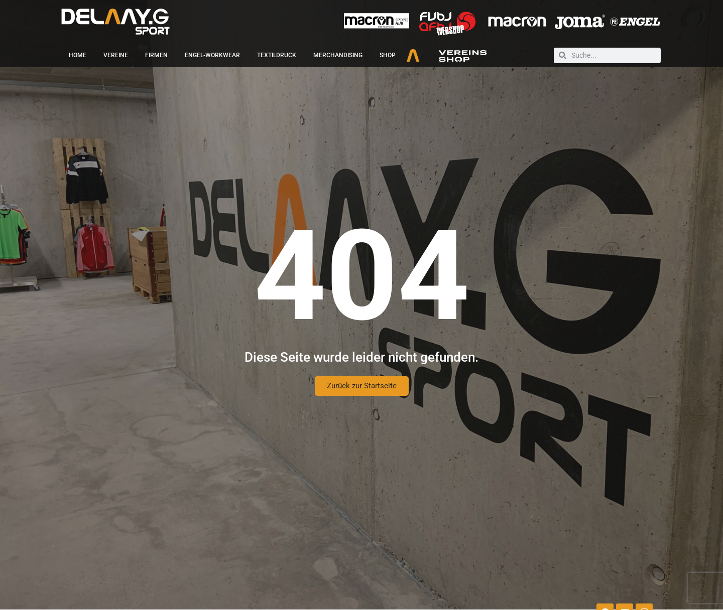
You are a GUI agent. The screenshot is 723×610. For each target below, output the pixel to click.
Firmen (156, 55)
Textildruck (276, 55)
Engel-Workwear (212, 55)
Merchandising (338, 55)
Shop (388, 55)
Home (77, 55)
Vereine (115, 55)
